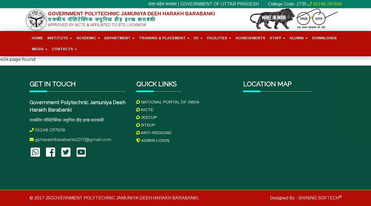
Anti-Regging (153, 132)
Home (37, 38)
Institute (59, 38)
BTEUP (145, 125)
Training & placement (164, 38)
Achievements (250, 38)
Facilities (219, 38)
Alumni (299, 38)
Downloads (324, 38)
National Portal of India (167, 102)
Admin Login (152, 140)
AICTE (144, 109)
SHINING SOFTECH (319, 198)
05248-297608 (324, 4)
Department (119, 38)
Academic (88, 38)
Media (39, 49)
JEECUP (146, 117)
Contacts (64, 49)
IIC (198, 38)
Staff (277, 38)
